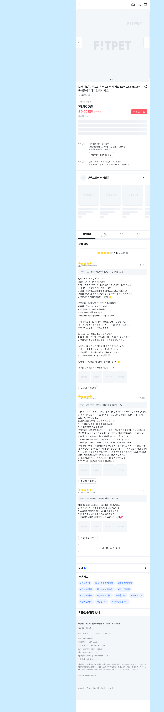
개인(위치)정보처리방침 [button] (93, 624)
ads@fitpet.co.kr (90, 652)
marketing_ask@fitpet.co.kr (96, 656)
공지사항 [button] (88, 628)
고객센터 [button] (81, 628)
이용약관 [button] (81, 624)
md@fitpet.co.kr (95, 642)
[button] (79, 4)
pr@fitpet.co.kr (92, 659)
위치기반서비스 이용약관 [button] (111, 624)
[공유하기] (145, 87)
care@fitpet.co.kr (97, 645)
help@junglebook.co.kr (92, 649)
